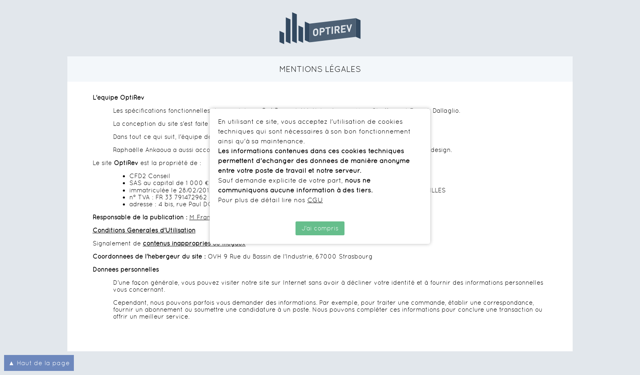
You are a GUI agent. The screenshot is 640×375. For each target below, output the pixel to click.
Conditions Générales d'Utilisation (144, 230)
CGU (315, 200)
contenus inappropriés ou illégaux (194, 243)
